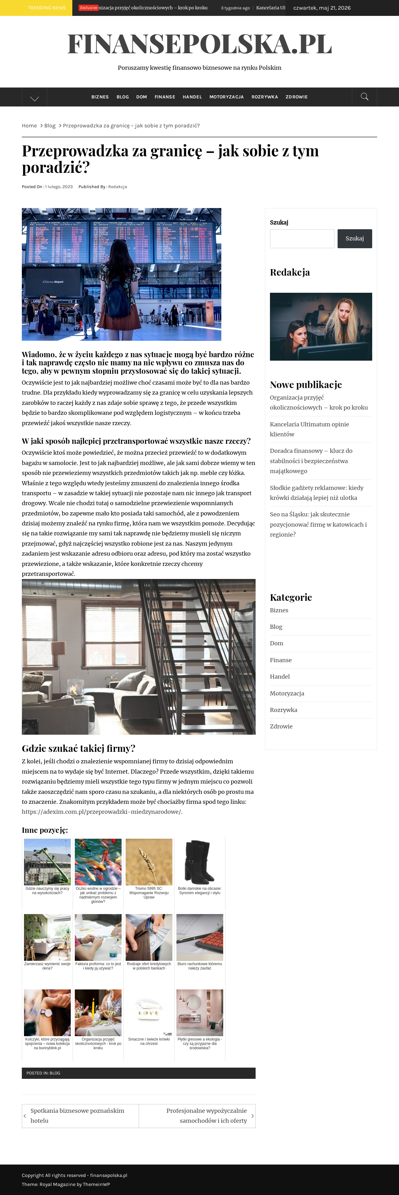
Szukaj (279, 222)
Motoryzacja (226, 97)
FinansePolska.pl (199, 42)
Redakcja (117, 186)
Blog (123, 97)
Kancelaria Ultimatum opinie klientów (309, 429)
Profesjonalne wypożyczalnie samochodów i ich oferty (206, 1115)
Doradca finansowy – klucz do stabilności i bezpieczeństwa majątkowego (311, 461)
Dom (141, 97)
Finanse (165, 97)
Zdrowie (297, 97)
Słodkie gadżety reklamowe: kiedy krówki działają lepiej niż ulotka (316, 492)
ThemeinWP (96, 1184)
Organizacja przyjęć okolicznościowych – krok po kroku (138, 8)
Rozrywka (265, 97)
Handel (192, 97)
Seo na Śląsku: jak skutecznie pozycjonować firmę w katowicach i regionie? (318, 524)
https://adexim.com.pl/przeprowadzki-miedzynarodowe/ (101, 811)
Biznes (100, 97)
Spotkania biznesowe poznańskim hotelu (77, 1115)
